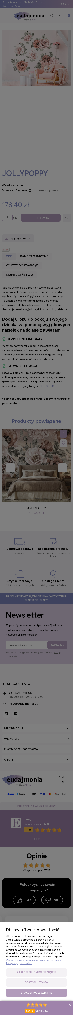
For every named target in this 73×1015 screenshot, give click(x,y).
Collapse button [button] (69, 1004)
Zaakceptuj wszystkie (36, 992)
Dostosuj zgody (36, 982)
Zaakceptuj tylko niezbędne (36, 972)
